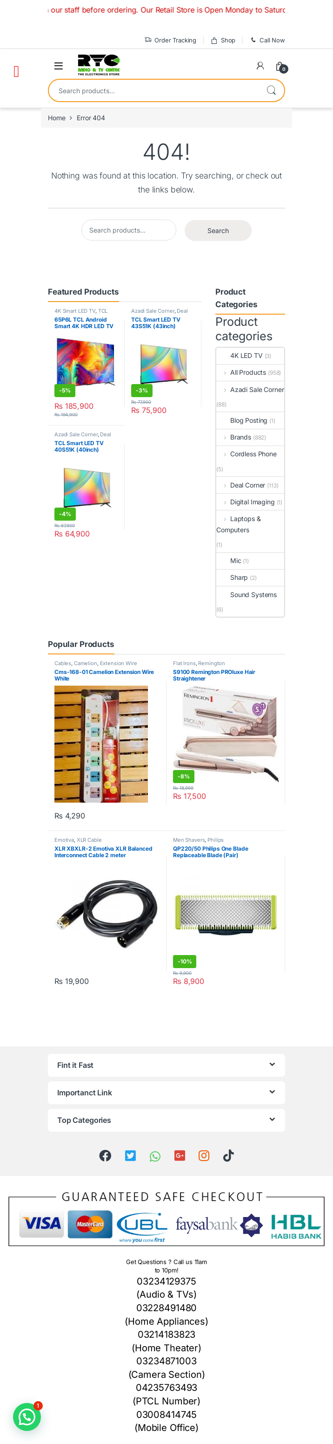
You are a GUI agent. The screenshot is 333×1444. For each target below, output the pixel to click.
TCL (103, 311)
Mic (228, 560)
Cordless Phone (246, 454)
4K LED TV (239, 355)
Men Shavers (189, 840)
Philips (215, 840)
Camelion (85, 663)
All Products (241, 372)
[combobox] (153, 90)
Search (271, 90)
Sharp (232, 577)
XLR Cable (89, 840)
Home (56, 118)
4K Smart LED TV (74, 311)
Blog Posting (241, 420)
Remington (211, 663)
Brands (233, 437)
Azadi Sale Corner (152, 311)
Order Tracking (170, 40)
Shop (222, 40)
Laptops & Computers (238, 524)
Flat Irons (184, 663)
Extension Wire (118, 663)
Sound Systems (246, 594)
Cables (62, 663)
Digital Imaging (245, 502)
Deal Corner (240, 485)
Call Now (267, 40)
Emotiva (64, 840)
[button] (27, 1417)
